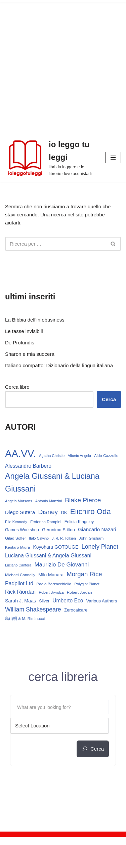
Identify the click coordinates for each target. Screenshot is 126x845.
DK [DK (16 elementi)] (64, 512)
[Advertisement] (63, 66)
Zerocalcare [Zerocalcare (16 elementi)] (75, 609)
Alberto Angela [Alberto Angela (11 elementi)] (79, 456)
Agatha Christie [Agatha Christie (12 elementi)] (52, 456)
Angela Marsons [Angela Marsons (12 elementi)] (18, 501)
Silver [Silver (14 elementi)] (44, 601)
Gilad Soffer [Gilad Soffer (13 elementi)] (15, 538)
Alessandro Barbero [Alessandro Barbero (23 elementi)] (28, 466)
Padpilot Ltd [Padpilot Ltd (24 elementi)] (19, 583)
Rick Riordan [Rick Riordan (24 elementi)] (20, 592)
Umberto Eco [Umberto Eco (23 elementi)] (67, 600)
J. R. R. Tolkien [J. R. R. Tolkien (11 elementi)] (64, 538)
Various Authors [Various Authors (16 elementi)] (101, 600)
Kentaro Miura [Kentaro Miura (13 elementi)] (17, 547)
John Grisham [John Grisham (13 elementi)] (91, 538)
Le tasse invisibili (24, 331)
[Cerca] (55, 244)
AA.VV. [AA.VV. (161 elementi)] (20, 453)
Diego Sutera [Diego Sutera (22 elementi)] (20, 512)
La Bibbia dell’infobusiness (35, 320)
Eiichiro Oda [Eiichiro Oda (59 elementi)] (90, 511)
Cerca (109, 399)
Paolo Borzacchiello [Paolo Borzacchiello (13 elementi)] (53, 584)
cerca (93, 749)
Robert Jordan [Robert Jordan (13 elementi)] (79, 592)
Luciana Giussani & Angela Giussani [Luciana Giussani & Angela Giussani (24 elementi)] (48, 555)
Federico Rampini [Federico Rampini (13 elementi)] (45, 521)
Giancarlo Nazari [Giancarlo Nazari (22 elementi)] (97, 529)
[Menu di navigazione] (113, 157)
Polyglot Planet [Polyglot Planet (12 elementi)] (86, 584)
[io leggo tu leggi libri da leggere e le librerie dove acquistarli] (50, 157)
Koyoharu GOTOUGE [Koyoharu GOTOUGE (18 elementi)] (55, 547)
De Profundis (19, 342)
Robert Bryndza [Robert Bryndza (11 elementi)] (51, 592)
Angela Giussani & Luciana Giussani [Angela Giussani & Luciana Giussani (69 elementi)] (52, 482)
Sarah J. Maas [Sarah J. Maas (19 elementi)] (20, 600)
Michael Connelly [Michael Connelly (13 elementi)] (20, 575)
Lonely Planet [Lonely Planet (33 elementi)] (99, 546)
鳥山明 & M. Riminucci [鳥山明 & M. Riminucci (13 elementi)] (25, 618)
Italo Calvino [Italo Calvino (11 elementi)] (39, 538)
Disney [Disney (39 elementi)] (48, 511)
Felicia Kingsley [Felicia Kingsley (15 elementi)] (79, 521)
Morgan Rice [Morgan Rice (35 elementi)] (84, 574)
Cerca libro (17, 387)
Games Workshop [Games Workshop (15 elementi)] (22, 529)
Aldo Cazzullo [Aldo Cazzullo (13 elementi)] (106, 455)
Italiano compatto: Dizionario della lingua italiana (59, 365)
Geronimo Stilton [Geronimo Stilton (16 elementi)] (58, 529)
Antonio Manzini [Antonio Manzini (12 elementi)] (48, 501)
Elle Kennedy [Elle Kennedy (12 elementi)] (16, 522)
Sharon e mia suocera (29, 354)
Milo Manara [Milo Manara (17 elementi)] (51, 574)
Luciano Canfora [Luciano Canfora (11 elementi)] (18, 565)
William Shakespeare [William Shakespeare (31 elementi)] (33, 609)
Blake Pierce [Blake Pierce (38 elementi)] (83, 500)
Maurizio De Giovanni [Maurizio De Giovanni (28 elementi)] (61, 564)
